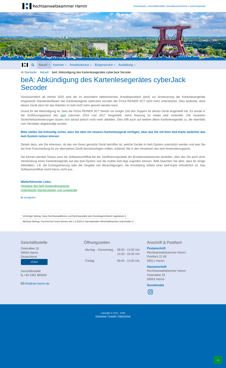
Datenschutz (124, 316)
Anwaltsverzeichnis (177, 6)
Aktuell (44, 64)
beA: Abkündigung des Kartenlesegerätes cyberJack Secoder (103, 83)
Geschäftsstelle (156, 6)
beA (63, 115)
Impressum (101, 316)
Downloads (139, 6)
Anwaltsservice (81, 64)
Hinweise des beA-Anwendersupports (45, 186)
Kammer (59, 64)
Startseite (30, 72)
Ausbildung (126, 64)
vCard (34, 261)
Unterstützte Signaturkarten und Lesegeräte (49, 190)
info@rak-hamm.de (37, 283)
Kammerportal (197, 6)
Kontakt (112, 316)
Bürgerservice (105, 64)
